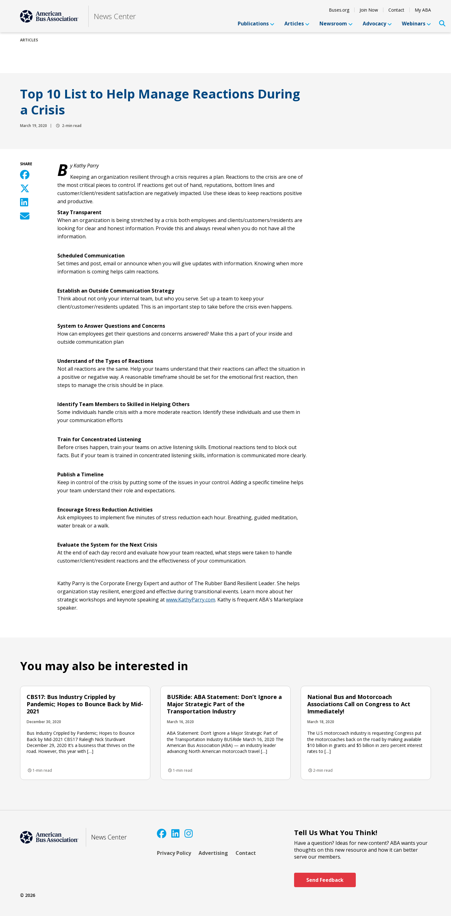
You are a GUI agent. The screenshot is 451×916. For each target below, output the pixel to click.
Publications (256, 23)
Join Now (369, 10)
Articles (296, 23)
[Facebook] (161, 833)
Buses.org (339, 10)
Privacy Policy (174, 853)
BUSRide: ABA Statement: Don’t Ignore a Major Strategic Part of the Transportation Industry (224, 704)
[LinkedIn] (175, 833)
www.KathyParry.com (190, 599)
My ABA (423, 10)
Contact (396, 10)
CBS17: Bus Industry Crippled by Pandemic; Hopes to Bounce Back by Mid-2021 (85, 704)
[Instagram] (188, 833)
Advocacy (377, 23)
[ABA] (49, 16)
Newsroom (336, 23)
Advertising (213, 853)
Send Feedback (325, 879)
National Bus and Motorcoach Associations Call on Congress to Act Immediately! (358, 704)
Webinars (416, 23)
